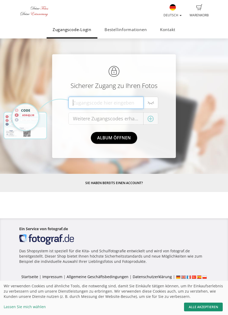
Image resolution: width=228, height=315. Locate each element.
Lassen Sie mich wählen (25, 306)
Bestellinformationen (126, 29)
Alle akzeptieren (203, 307)
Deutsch (172, 10)
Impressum (52, 276)
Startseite (29, 276)
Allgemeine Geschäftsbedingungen (97, 276)
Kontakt (167, 29)
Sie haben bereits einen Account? (114, 183)
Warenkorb (199, 10)
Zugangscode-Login (72, 29)
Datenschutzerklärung (152, 276)
